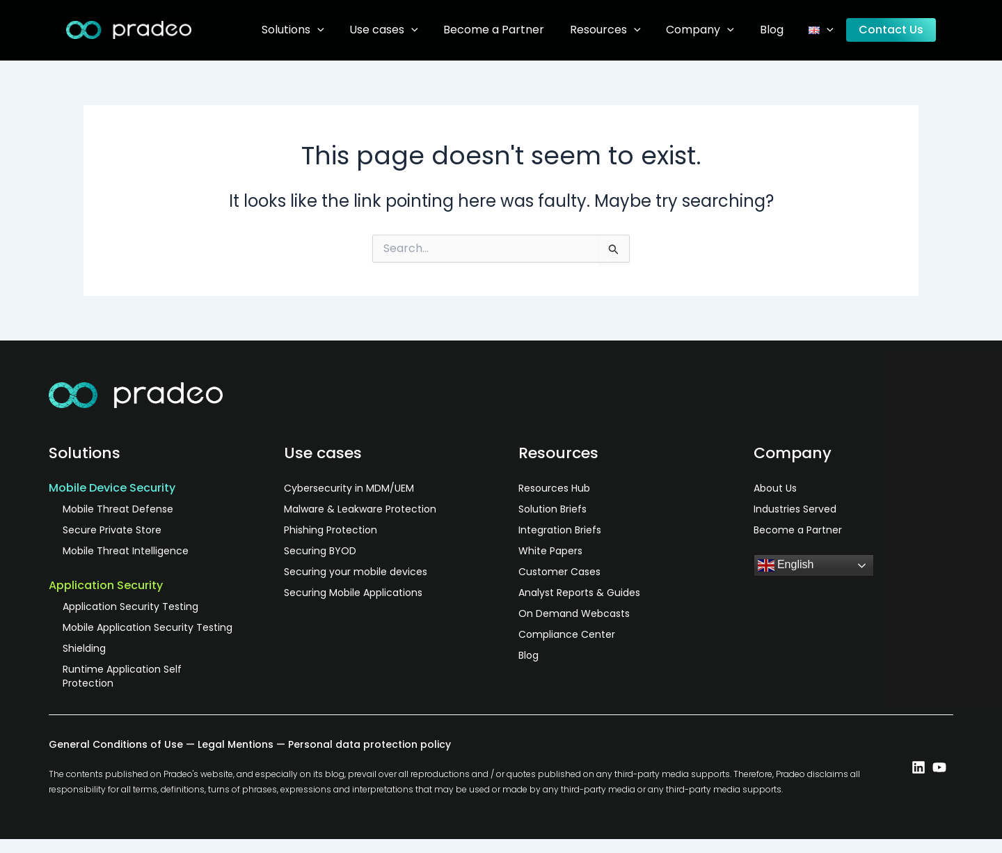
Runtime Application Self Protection (122, 676)
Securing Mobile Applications (353, 593)
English (786, 565)
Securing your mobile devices (355, 572)
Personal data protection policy (369, 744)
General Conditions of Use (116, 744)
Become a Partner (512, 30)
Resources (620, 30)
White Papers (550, 551)
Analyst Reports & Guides (579, 593)
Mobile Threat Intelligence (126, 551)
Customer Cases (559, 572)
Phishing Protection (330, 530)
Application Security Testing (130, 606)
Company (712, 30)
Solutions (318, 30)
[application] (342, 30)
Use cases (406, 30)
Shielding (84, 648)
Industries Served (795, 509)
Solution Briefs (552, 509)
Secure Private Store (112, 530)
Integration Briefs (559, 530)
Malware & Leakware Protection (360, 509)
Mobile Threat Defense (118, 509)
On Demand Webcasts (574, 613)
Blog (780, 30)
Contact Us (893, 30)
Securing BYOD (320, 551)
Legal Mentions (235, 744)
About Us (775, 488)
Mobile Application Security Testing (147, 627)
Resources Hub (554, 488)
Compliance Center (566, 634)
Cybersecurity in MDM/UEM (349, 488)
